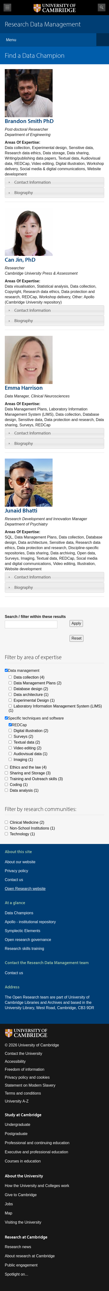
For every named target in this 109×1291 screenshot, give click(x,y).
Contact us (14, 880)
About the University (24, 1176)
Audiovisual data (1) (30, 754)
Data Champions (19, 913)
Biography (23, 192)
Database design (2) (31, 689)
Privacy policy (16, 871)
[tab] (54, 182)
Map (8, 1213)
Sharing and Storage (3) (30, 773)
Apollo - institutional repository (30, 922)
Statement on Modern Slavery (30, 1085)
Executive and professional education (36, 1152)
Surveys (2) (23, 736)
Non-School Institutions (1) (32, 828)
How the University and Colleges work (37, 1186)
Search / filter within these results (35, 617)
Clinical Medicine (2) (27, 822)
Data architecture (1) (31, 695)
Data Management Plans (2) (37, 683)
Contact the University (23, 1053)
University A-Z (17, 1101)
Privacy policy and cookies (27, 1077)
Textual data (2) (27, 742)
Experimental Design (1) (34, 700)
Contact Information (32, 182)
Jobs (9, 1204)
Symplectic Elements (22, 931)
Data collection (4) (29, 677)
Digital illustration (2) (31, 731)
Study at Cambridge (23, 1114)
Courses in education (23, 1161)
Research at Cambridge (26, 1237)
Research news (18, 1247)
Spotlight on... (16, 1274)
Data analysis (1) (24, 790)
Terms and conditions (23, 1093)
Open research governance (28, 940)
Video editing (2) (27, 748)
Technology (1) (22, 834)
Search (101, 7)
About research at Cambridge (30, 1256)
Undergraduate (17, 1124)
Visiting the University (23, 1222)
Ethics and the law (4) (28, 767)
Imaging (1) (23, 760)
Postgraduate (16, 1134)
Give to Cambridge (21, 1195)
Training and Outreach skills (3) (36, 779)
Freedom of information (24, 1069)
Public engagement (21, 1265)
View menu (7, 8)
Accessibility (15, 1061)
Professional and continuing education (37, 1143)
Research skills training (24, 949)
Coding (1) (19, 785)
